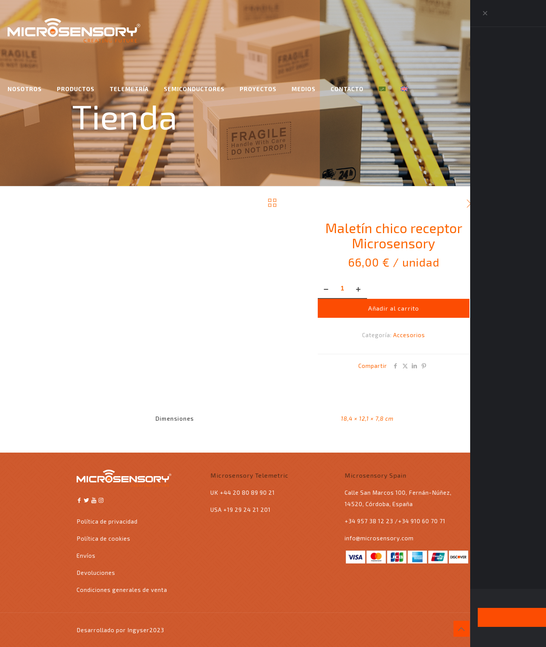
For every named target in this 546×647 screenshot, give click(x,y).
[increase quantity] (358, 289)
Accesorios (409, 334)
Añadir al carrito (393, 308)
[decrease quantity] (326, 289)
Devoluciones (96, 572)
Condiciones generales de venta (122, 589)
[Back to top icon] (461, 629)
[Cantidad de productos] (342, 289)
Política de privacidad (107, 521)
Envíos (86, 555)
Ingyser (138, 629)
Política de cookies (103, 538)
